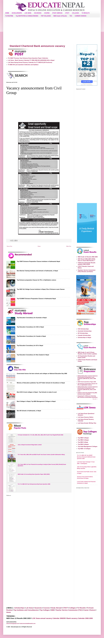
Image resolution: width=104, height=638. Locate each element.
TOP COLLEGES (46, 16)
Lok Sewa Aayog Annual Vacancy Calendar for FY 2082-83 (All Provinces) (30, 62)
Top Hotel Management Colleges (87, 446)
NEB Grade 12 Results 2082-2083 (88, 257)
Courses (46, 608)
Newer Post (9, 246)
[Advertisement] (52, 31)
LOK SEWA (28, 13)
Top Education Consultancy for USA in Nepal (30, 327)
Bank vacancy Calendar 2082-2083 (80, 618)
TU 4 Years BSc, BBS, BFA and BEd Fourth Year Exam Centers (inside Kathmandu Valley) (41, 454)
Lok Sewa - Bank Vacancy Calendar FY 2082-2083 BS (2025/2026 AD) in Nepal (31, 60)
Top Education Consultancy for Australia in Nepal (32, 317)
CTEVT (67, 13)
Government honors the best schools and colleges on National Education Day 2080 (42, 373)
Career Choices (89, 610)
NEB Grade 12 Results (60, 16)
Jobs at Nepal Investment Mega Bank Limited (30, 444)
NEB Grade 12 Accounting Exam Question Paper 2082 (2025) (34, 474)
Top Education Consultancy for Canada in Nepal (31, 336)
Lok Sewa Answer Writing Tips (87, 423)
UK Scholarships (83, 333)
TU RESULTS (85, 13)
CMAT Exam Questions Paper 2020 (87, 381)
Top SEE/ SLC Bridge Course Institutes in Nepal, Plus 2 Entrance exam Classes (41, 289)
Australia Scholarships (85, 331)
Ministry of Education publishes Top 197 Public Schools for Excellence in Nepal (41, 382)
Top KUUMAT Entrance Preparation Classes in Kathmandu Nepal (36, 298)
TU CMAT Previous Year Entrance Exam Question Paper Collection (28, 58)
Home (39, 246)
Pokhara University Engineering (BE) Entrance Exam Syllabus (87, 393)
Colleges (72, 608)
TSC (71, 16)
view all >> (95, 399)
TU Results (81, 608)
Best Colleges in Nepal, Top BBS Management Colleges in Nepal (36, 401)
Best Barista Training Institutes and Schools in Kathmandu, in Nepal (37, 270)
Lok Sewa (29, 608)
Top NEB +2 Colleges (84, 448)
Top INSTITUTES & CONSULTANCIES (27, 16)
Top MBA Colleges (83, 440)
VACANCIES (37, 13)
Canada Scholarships (84, 335)
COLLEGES (75, 13)
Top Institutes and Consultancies (26, 610)
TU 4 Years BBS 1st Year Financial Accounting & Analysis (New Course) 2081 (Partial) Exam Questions (42, 465)
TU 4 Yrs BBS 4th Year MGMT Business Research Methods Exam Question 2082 (86, 457)
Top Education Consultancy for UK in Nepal (30, 345)
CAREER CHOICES (80, 16)
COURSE (47, 13)
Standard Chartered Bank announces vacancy (37, 46)
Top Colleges (45, 610)
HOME (7, 13)
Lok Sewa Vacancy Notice (85, 417)
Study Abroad (56, 608)
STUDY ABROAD (57, 13)
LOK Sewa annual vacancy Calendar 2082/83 (49, 618)
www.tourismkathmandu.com (27, 623)
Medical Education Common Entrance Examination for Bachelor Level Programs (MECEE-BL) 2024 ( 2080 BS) (88, 377)
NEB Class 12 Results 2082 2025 (18, 618)
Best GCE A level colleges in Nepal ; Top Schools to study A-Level (37, 392)
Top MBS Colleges (83, 438)
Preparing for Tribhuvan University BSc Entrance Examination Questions (88, 396)
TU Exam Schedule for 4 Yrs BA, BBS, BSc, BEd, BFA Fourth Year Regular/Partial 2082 (40, 434)
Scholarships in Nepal (84, 337)
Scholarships (19, 608)
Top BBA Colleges (83, 444)
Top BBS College (83, 442)
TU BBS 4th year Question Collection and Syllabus (23, 64)
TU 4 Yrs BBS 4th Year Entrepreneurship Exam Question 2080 (34, 484)
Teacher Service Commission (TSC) (69, 610)
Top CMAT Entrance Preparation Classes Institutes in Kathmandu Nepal (38, 261)
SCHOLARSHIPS (17, 13)
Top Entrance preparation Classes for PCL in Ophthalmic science (36, 280)
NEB (52, 610)
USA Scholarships (83, 329)
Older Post (68, 246)
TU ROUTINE (9, 16)
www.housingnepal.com (12, 623)
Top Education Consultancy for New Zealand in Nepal (33, 354)
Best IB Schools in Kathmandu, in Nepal (29, 410)
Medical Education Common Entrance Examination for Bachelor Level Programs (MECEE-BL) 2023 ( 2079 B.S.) (88, 388)
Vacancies (38, 608)
